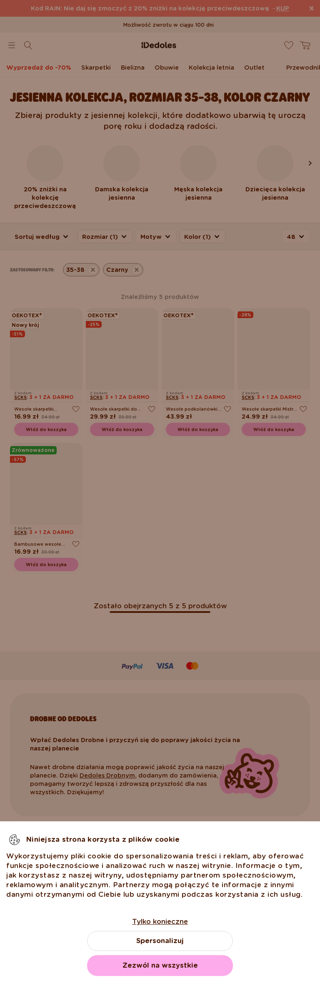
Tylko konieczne (160, 922)
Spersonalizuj (160, 941)
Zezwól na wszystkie (160, 965)
